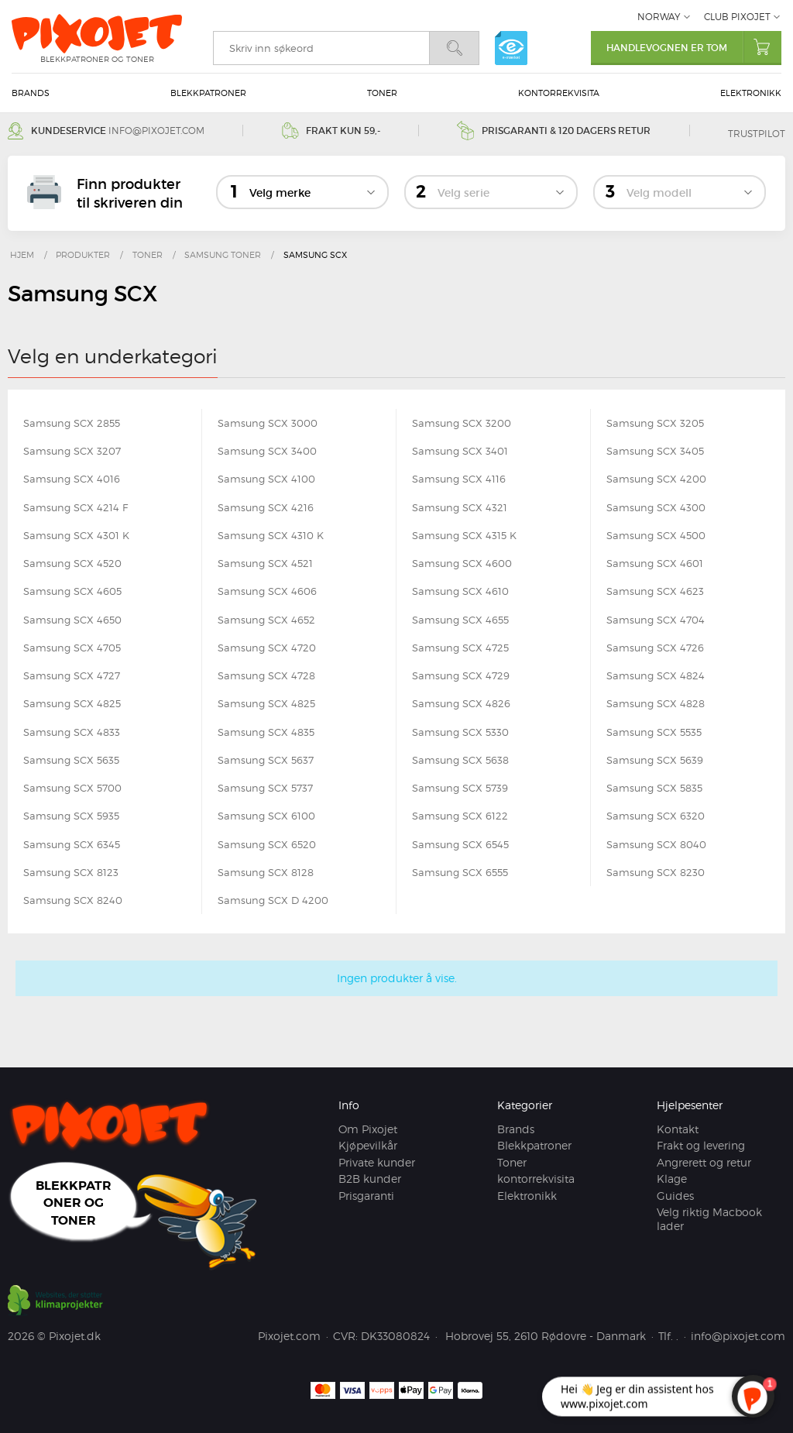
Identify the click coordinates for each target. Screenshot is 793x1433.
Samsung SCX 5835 (654, 788)
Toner (382, 93)
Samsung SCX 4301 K (76, 535)
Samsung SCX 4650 (72, 619)
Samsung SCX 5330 (460, 732)
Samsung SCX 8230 (655, 872)
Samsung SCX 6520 (267, 844)
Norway (659, 16)
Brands (31, 93)
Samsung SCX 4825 (72, 703)
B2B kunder (369, 1178)
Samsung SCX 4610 (460, 591)
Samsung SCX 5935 (71, 815)
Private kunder (376, 1162)
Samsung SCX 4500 (655, 535)
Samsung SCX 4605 (72, 591)
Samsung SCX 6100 (266, 815)
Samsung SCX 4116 (459, 479)
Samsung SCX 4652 (266, 619)
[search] (321, 48)
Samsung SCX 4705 (72, 647)
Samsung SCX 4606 (267, 591)
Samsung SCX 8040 (656, 844)
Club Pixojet (737, 16)
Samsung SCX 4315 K (464, 535)
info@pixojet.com (156, 130)
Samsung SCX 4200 (656, 479)
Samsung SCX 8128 (266, 872)
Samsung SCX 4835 (266, 732)
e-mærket (511, 48)
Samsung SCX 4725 (460, 647)
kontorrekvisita (558, 93)
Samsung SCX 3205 (655, 423)
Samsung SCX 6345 (71, 844)
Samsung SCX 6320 (655, 815)
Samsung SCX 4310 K (271, 535)
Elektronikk (750, 93)
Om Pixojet (367, 1129)
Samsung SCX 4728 (266, 675)
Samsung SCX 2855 (71, 423)
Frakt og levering (701, 1145)
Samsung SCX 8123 (70, 872)
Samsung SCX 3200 (461, 423)
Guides (675, 1195)
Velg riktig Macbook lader (709, 1218)
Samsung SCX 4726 (655, 647)
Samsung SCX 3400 (267, 451)
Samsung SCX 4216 (266, 507)
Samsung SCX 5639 (654, 760)
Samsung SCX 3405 (655, 451)
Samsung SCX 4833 (71, 732)
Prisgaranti (366, 1195)
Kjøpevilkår (367, 1145)
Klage (672, 1178)
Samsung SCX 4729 (461, 675)
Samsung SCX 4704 (655, 619)
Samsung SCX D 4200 (273, 900)
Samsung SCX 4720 (267, 647)
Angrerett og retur (704, 1162)
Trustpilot (756, 133)
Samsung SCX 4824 (655, 675)
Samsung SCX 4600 (462, 563)
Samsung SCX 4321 (459, 507)
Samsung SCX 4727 (71, 675)
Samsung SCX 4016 (71, 479)
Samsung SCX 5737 (265, 788)
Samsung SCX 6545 (460, 844)
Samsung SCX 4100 (266, 479)
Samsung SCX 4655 (460, 619)
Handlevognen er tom (693, 47)
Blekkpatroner (208, 93)
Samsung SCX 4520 (72, 563)
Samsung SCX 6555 (460, 872)
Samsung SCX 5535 (654, 732)
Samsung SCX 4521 (265, 563)
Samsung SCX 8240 (72, 900)
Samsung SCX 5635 (71, 760)
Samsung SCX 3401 (460, 451)
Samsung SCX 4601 (654, 563)
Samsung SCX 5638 (460, 760)
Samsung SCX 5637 (266, 760)
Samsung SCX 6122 (460, 815)
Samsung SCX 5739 (460, 788)
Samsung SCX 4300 (655, 507)
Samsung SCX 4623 (655, 591)
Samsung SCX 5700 (72, 788)
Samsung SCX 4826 (461, 703)
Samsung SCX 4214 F (75, 507)
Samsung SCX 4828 (655, 703)
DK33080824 (395, 1335)
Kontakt (678, 1129)
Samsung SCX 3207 (72, 451)
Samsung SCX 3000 (268, 423)
